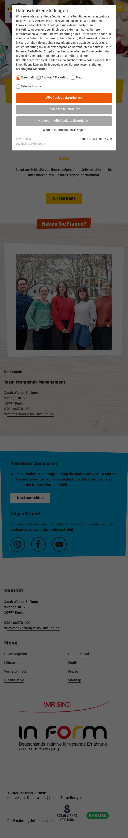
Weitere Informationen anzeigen (64, 130)
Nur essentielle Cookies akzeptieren (64, 121)
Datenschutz (87, 139)
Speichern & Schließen (64, 109)
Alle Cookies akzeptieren (64, 97)
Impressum (105, 139)
